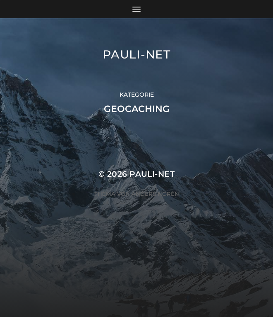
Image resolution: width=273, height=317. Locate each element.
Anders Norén (155, 193)
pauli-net (136, 54)
